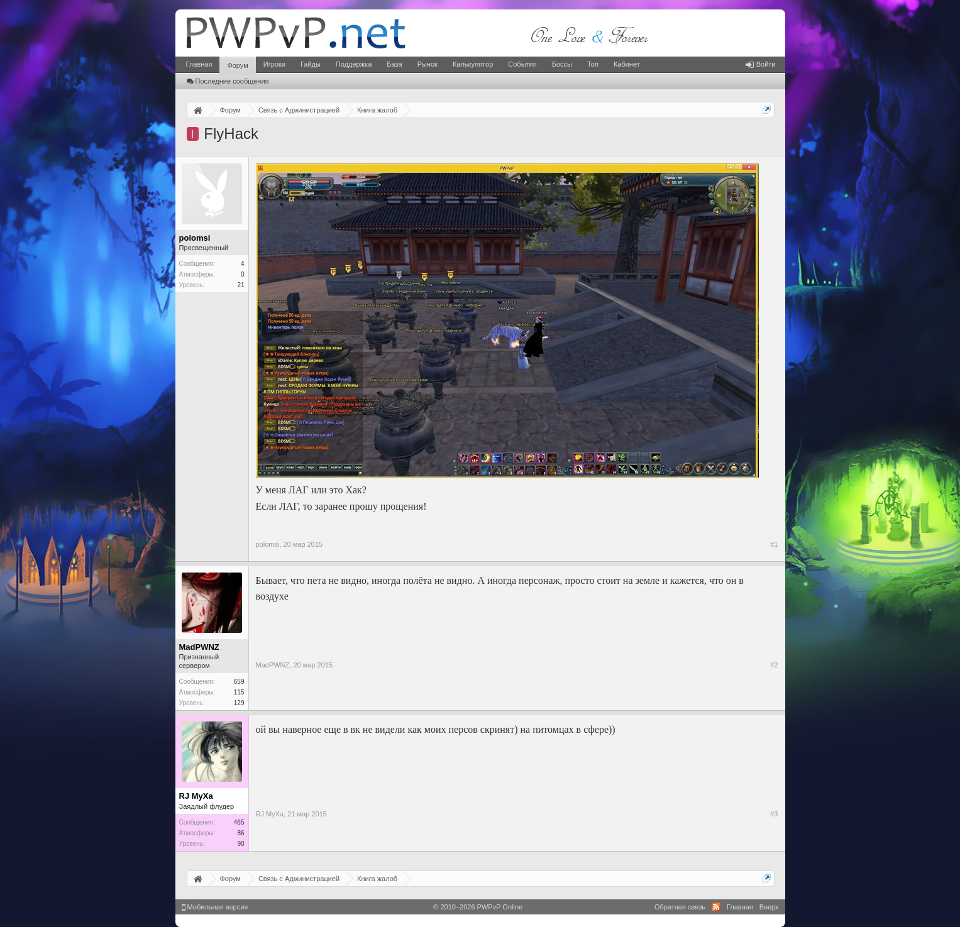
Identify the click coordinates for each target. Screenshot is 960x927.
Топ (593, 64)
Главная (199, 64)
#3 (774, 814)
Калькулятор (473, 64)
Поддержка (354, 64)
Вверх (769, 907)
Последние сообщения (228, 81)
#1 (774, 544)
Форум (237, 65)
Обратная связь (679, 907)
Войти (761, 64)
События (522, 64)
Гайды (311, 64)
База (394, 64)
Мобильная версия (215, 907)
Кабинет (627, 64)
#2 (774, 665)
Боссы (562, 64)
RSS (716, 906)
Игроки (274, 64)
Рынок (427, 64)
